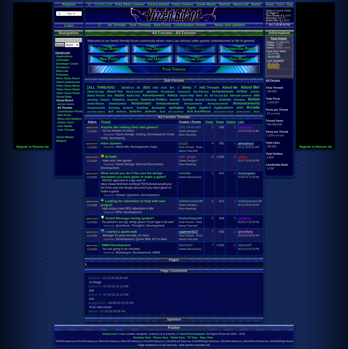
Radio (256, 4)
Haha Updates (111, 143)
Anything (142, 107)
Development (156, 134)
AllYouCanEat (219, 95)
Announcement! (217, 103)
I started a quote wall (121, 231)
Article (121, 112)
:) (178, 87)
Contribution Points (190, 25)
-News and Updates (69, 118)
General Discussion (149, 164)
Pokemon (62, 74)
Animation (240, 99)
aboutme (152, 91)
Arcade (253, 107)
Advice (172, 95)
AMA (257, 95)
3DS (146, 87)
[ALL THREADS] (101, 87)
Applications (64, 56)
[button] (69, 13)
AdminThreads (96, 95)
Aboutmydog (95, 91)
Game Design (125, 134)
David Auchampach (192, 333)
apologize (176, 107)
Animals (225, 99)
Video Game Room (68, 93)
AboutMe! (250, 87)
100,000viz (127, 87)
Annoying (114, 107)
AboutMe (230, 87)
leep (186, 87)
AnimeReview (95, 103)
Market (224, 4)
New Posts (162, 25)
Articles (135, 112)
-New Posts (64, 115)
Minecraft (240, 4)
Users (280, 4)
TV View (192, 337)
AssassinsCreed (224, 112)
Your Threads (140, 25)
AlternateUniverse (240, 95)
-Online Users (65, 122)
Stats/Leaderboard (68, 82)
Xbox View (206, 337)
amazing (92, 99)
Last (241, 122)
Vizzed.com (103, 4)
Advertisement (153, 95)
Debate (120, 195)
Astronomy (244, 111)
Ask (162, 112)
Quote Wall (143, 239)
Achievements (222, 91)
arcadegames (96, 111)
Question (133, 195)
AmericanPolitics (154, 99)
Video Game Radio (68, 89)
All (206, 95)
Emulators (62, 67)
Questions (123, 225)
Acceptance (167, 91)
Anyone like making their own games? (129, 127)
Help (289, 4)
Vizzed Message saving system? (129, 218)
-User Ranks (64, 126)
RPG (119, 212)
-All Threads (64, 107)
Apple (191, 107)
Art (111, 111)
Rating (231, 122)
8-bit (164, 87)
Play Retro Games (129, 4)
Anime (254, 99)
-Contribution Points (70, 111)
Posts (209, 122)
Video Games (182, 4)
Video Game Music (68, 85)
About (270, 4)
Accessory (184, 91)
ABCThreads (209, 87)
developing (117, 138)
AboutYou (115, 91)
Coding (141, 134)
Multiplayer (123, 252)
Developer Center (67, 63)
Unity (104, 138)
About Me (122, 147)
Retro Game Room (68, 78)
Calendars (62, 59)
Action (242, 91)
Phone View (160, 337)
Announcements (246, 103)
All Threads (117, 25)
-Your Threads (66, 129)
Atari (257, 111)
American (132, 99)
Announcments (96, 107)
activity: (255, 91)
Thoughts (138, 225)
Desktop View (142, 337)
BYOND (111, 157)
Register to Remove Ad (32, 147)
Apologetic (159, 107)
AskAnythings (199, 112)
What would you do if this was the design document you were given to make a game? (133, 175)
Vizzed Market (65, 137)
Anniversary (141, 103)
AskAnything (176, 112)
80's (172, 87)
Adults (119, 95)
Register (69, 4)
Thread (105, 122)
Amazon (105, 99)
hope (153, 147)
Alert (199, 95)
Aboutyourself (134, 91)
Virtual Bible (64, 96)
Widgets (61, 140)
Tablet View (177, 337)
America (118, 99)
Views (220, 122)
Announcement (193, 103)
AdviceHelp (187, 95)
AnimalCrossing (205, 99)
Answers (128, 107)
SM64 (156, 252)
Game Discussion (190, 176)
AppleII (205, 107)
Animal (187, 99)
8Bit (155, 87)
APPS (240, 107)
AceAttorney (200, 91)
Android (175, 99)
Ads (109, 95)
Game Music (206, 4)
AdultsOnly (133, 95)
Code (170, 134)
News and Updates (230, 25)
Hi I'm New (159, 239)
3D (138, 87)
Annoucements (167, 103)
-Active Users (65, 104)
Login (69, 25)
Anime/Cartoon (117, 103)
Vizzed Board (158, 4)
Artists (150, 111)
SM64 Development (115, 245)
